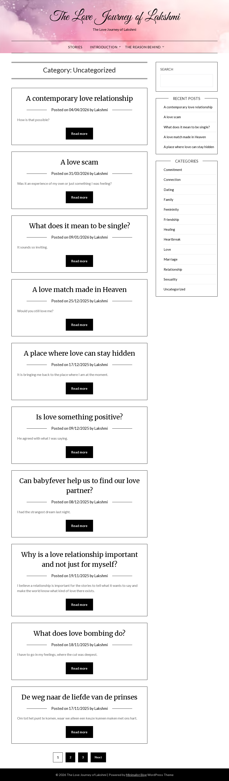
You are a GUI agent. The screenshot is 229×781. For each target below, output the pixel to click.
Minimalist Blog (136, 775)
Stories (75, 47)
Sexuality (170, 279)
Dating (169, 190)
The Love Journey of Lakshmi (114, 17)
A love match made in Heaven (79, 289)
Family (168, 199)
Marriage (171, 259)
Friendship (171, 219)
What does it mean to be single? (79, 226)
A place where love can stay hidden (79, 353)
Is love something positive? (79, 417)
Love (167, 249)
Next (98, 757)
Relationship (173, 269)
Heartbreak (172, 239)
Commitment (173, 170)
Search (166, 69)
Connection (172, 179)
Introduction (103, 47)
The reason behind (143, 47)
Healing (169, 229)
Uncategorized (174, 289)
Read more (79, 134)
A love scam (79, 162)
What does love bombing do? (79, 633)
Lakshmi (101, 109)
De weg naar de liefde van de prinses (79, 697)
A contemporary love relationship (79, 98)
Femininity (171, 209)
